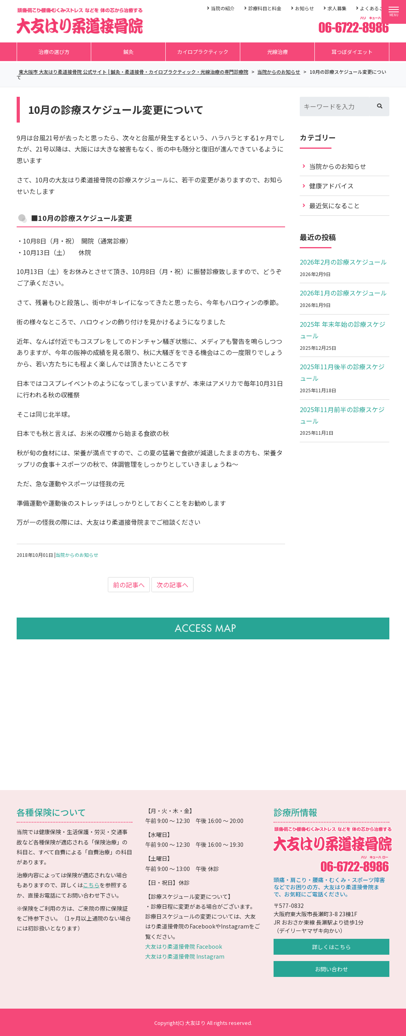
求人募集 (337, 8)
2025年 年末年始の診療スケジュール (342, 329)
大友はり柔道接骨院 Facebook (183, 946)
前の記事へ (129, 584)
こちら (91, 885)
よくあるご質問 (376, 8)
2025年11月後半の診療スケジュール (342, 372)
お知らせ (304, 8)
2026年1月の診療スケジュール (343, 292)
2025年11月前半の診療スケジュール (342, 415)
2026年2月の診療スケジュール (343, 262)
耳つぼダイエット (352, 52)
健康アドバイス (331, 185)
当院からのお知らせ (77, 554)
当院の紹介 (223, 8)
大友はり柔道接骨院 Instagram (184, 956)
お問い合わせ (331, 969)
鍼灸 (128, 52)
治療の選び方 (53, 52)
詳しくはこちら (331, 947)
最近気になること (334, 205)
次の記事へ (172, 584)
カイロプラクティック (202, 52)
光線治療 (277, 52)
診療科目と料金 (265, 8)
